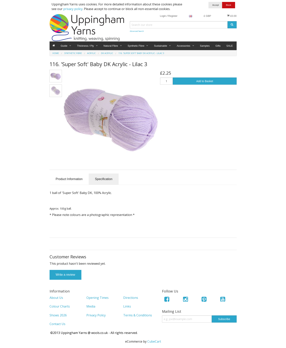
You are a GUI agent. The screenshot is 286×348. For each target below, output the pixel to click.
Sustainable (160, 45)
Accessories (183, 45)
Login (163, 15)
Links (127, 306)
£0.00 (231, 15)
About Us (56, 298)
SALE (229, 45)
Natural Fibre (111, 45)
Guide (64, 45)
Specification (103, 179)
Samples (205, 45)
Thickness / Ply (85, 45)
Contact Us (57, 324)
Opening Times (97, 298)
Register (172, 15)
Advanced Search (137, 31)
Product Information (69, 179)
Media (90, 306)
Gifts (218, 45)
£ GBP (207, 15)
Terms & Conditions (137, 315)
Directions (130, 298)
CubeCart (154, 341)
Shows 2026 (58, 315)
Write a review (65, 274)
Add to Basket (204, 81)
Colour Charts (60, 306)
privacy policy (73, 9)
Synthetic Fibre (136, 45)
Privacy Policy (96, 315)
